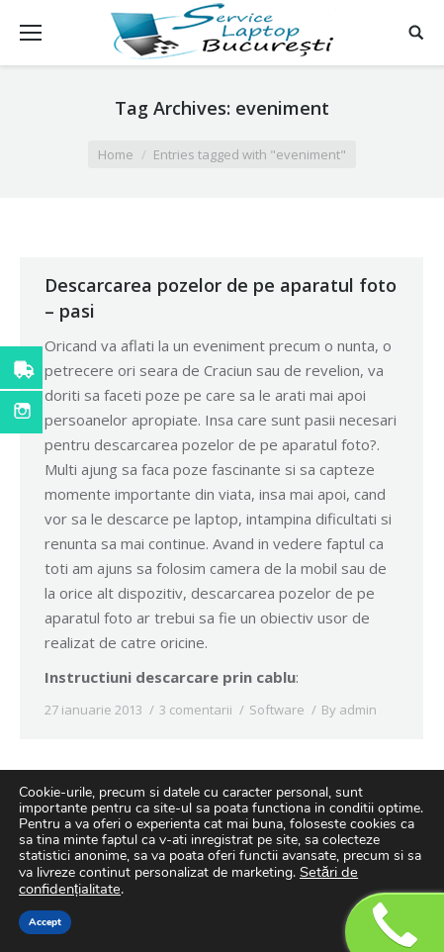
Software (277, 709)
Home (115, 154)
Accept (45, 922)
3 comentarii (195, 709)
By (349, 709)
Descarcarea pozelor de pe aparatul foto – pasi (220, 298)
